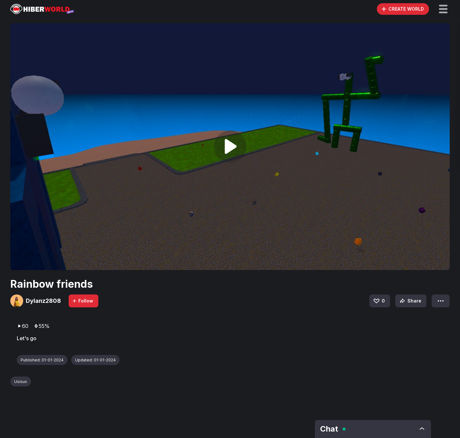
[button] (443, 9)
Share (409, 301)
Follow (82, 300)
